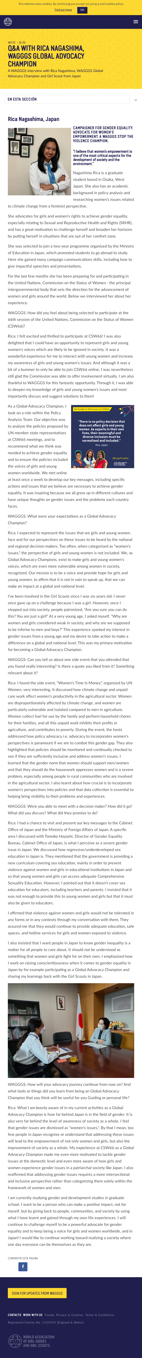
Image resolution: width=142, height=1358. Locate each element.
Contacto (14, 1315)
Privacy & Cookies (69, 1315)
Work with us (33, 1315)
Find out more (63, 10)
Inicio (11, 42)
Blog (22, 42)
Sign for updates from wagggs (37, 1293)
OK (82, 10)
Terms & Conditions (99, 1315)
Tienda (49, 1315)
